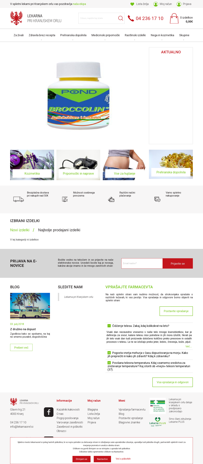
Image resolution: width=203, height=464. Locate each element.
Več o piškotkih (123, 458)
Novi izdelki (19, 230)
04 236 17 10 (18, 422)
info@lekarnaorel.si (21, 426)
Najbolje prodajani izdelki (59, 230)
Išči (121, 18)
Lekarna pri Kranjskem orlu (78, 296)
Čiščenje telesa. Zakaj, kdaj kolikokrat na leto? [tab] (138, 325)
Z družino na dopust (23, 329)
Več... (188, 346)
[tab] (22, 230)
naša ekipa (79, 4)
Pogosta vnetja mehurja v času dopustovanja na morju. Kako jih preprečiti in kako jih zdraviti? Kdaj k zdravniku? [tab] (148, 354)
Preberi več (21, 347)
